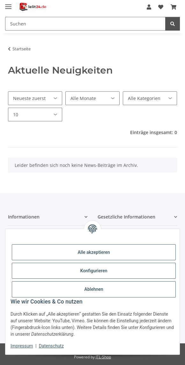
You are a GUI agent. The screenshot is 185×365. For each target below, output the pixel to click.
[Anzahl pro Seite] (35, 114)
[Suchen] (172, 24)
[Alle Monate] (92, 98)
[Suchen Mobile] (85, 24)
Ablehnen (93, 289)
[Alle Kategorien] (150, 98)
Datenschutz (51, 345)
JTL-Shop (103, 357)
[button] (149, 7)
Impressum (22, 345)
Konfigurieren (93, 270)
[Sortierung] (35, 98)
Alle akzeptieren (94, 252)
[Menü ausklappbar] (8, 4)
